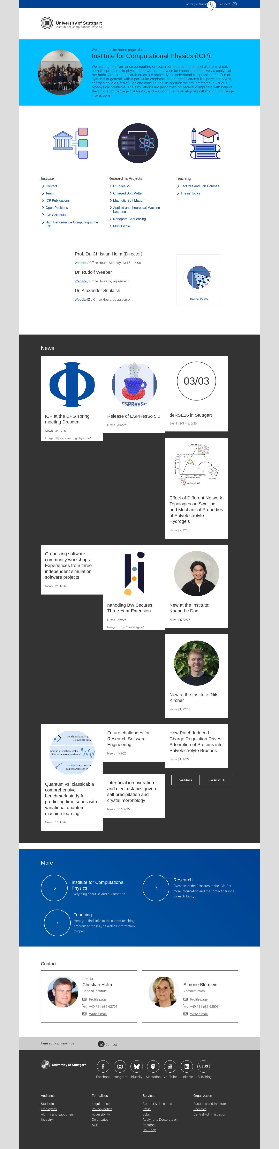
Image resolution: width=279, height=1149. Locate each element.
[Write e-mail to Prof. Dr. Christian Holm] (94, 1014)
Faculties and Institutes (210, 1103)
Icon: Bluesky (136, 1066)
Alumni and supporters (57, 1114)
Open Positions (57, 207)
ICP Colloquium (57, 215)
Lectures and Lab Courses (200, 186)
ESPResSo (121, 186)
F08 (225, 4)
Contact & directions (157, 1103)
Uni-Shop (149, 1130)
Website (80, 262)
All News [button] (185, 779)
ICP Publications (58, 200)
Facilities (200, 1109)
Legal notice (101, 1103)
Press (147, 1109)
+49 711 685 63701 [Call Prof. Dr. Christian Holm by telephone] (103, 1006)
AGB (95, 1125)
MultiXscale (121, 226)
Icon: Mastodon (153, 1066)
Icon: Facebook (103, 1066)
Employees (49, 1109)
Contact (51, 186)
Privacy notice (102, 1109)
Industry (47, 1119)
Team (50, 193)
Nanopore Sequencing (129, 219)
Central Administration (210, 1114)
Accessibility (101, 1114)
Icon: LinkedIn (187, 1066)
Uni (197, 4)
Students (47, 1103)
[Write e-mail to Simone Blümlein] (195, 1014)
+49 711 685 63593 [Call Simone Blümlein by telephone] (204, 1006)
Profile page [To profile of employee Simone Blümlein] (199, 999)
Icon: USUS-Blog (203, 1066)
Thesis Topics (191, 193)
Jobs (146, 1114)
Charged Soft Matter (128, 193)
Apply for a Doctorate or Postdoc (160, 1122)
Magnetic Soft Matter (128, 200)
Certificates (100, 1119)
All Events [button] (217, 779)
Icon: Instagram (120, 1066)
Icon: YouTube (170, 1066)
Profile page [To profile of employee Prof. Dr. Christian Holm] (97, 999)
